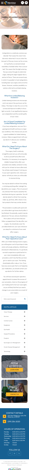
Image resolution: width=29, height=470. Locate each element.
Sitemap (19, 465)
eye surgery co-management (12, 342)
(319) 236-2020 (14, 421)
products (6, 338)
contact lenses (8, 320)
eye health (7, 329)
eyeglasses (7, 325)
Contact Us (14, 394)
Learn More (14, 370)
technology (7, 351)
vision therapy (8, 312)
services (6, 316)
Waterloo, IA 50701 (17, 416)
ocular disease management (12, 347)
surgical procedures (9, 334)
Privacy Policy (11, 465)
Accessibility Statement (20, 463)
